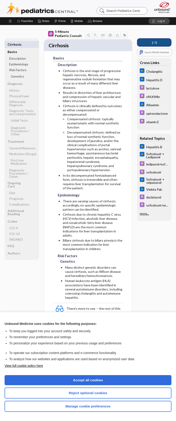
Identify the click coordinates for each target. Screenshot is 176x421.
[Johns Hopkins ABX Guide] (154, 71)
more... (144, 213)
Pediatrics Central (42, 8)
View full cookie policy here (24, 366)
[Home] (10, 21)
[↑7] (154, 42)
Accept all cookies (88, 380)
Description (17, 51)
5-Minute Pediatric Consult (65, 34)
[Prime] (60, 21)
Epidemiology (18, 57)
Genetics (17, 69)
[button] (96, 21)
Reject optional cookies (88, 393)
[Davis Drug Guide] (154, 88)
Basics (12, 44)
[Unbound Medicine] (161, 7)
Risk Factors (18, 62)
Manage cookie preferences (88, 406)
